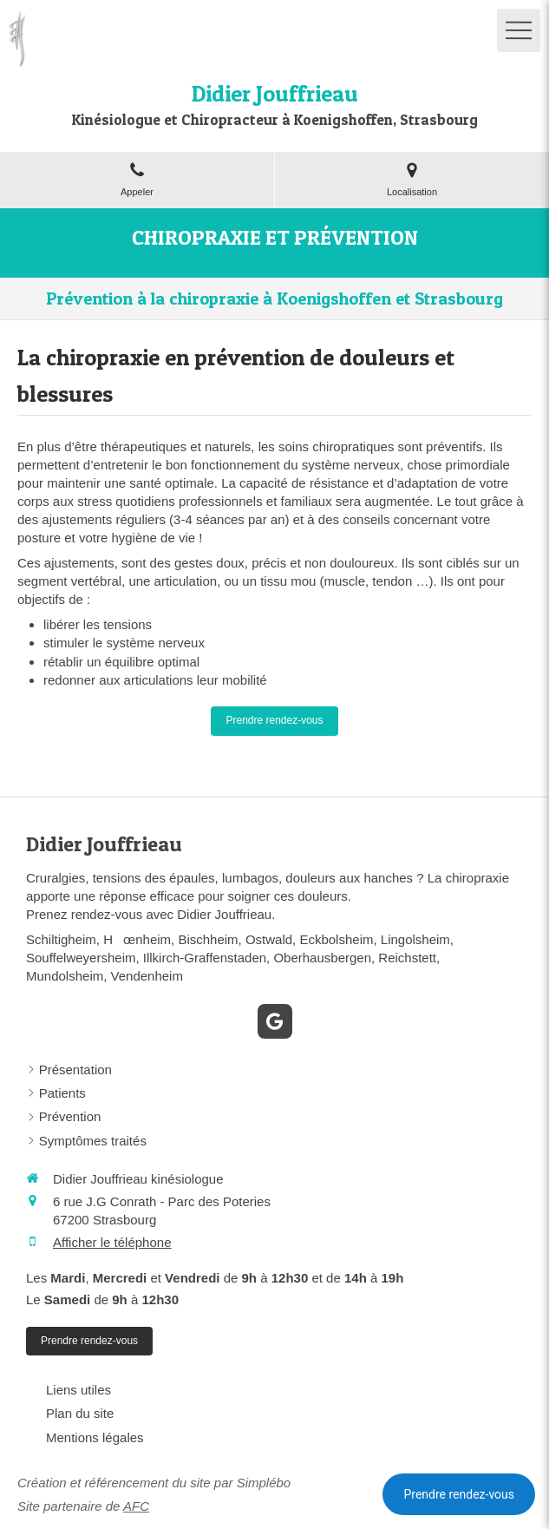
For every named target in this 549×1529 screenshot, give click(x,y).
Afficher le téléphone (112, 1242)
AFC (136, 1506)
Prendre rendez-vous (458, 1494)
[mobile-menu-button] (518, 30)
